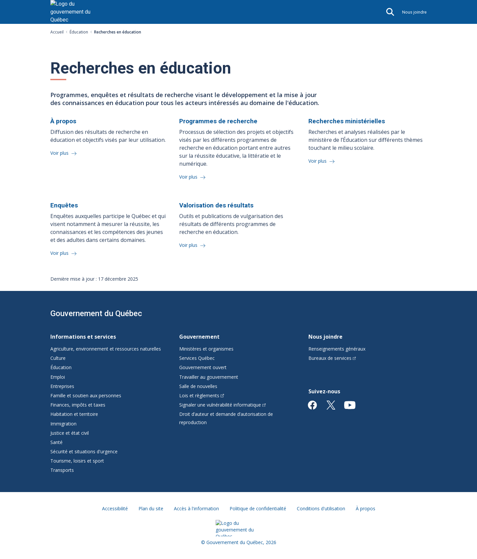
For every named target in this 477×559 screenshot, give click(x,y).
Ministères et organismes (206, 349)
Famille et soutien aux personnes (85, 395)
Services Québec (197, 358)
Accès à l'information (196, 508)
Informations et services (83, 336)
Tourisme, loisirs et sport (77, 461)
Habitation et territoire (74, 414)
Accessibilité (115, 508)
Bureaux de (332, 358)
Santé (56, 442)
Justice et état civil (69, 433)
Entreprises (62, 386)
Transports (62, 470)
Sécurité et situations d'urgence (84, 451)
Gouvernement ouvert (203, 367)
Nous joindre (414, 12)
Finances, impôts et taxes (77, 405)
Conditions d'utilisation (321, 508)
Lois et (201, 395)
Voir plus (60, 153)
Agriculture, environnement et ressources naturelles (105, 349)
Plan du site (150, 508)
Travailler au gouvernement (208, 377)
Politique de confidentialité (258, 508)
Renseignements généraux (336, 349)
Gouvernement (199, 336)
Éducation (79, 32)
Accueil (57, 32)
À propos (365, 508)
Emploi (57, 377)
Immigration (63, 423)
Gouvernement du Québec (96, 313)
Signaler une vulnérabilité (222, 405)
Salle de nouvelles (198, 386)
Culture (58, 358)
